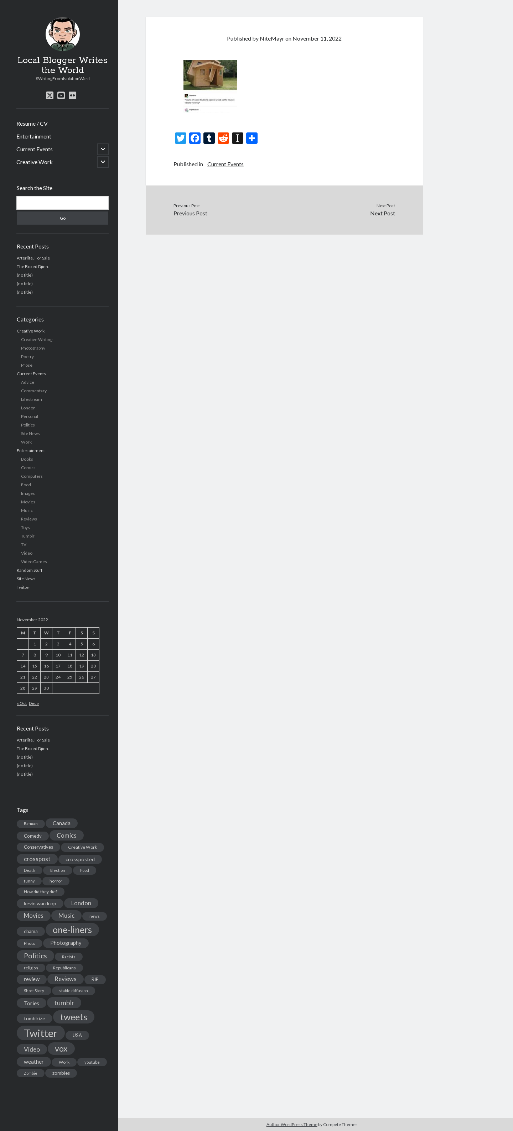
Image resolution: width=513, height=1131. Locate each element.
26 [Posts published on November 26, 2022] (81, 677)
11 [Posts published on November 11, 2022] (69, 655)
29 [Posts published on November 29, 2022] (34, 688)
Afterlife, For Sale (33, 258)
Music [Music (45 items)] (66, 915)
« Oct (22, 703)
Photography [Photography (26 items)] (66, 943)
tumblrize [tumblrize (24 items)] (34, 1018)
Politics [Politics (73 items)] (35, 956)
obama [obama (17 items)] (31, 931)
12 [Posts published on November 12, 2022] (81, 655)
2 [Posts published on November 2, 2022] (46, 643)
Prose (26, 365)
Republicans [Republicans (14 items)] (64, 967)
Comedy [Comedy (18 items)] (33, 836)
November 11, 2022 (317, 38)
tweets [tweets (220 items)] (73, 1016)
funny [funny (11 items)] (29, 881)
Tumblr (28, 536)
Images (28, 493)
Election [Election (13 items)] (57, 870)
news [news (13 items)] (94, 916)
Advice (27, 382)
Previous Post (190, 213)
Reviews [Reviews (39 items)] (66, 979)
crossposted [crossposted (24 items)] (80, 859)
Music (27, 510)
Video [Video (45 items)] (32, 1049)
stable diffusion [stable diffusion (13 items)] (73, 990)
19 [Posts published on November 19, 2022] (81, 666)
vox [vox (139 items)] (61, 1048)
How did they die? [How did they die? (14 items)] (40, 891)
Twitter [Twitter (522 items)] (41, 1033)
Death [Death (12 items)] (29, 870)
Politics (28, 425)
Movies (28, 501)
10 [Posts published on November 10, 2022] (58, 655)
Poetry (27, 356)
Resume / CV (32, 123)
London (28, 407)
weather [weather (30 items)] (34, 1061)
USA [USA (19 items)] (77, 1035)
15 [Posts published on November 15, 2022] (34, 666)
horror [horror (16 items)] (56, 881)
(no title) (25, 275)
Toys (25, 527)
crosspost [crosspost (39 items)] (37, 859)
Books (27, 459)
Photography (33, 348)
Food (26, 484)
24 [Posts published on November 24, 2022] (58, 677)
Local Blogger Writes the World (62, 65)
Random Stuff (29, 570)
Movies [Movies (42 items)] (33, 915)
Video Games (34, 561)
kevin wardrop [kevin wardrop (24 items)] (40, 903)
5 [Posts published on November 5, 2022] (82, 643)
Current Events (34, 149)
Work (26, 442)
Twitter (23, 587)
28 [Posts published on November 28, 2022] (22, 688)
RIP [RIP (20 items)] (95, 979)
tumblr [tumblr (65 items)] (64, 1003)
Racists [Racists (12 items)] (69, 956)
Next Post (382, 213)
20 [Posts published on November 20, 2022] (93, 666)
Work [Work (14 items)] (64, 1062)
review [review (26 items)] (32, 979)
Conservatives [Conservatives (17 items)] (38, 847)
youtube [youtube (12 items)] (92, 1062)
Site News (30, 433)
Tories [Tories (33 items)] (31, 1003)
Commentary (34, 390)
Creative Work (34, 161)
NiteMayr (272, 38)
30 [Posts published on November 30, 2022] (46, 688)
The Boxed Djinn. (33, 266)
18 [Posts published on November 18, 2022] (69, 666)
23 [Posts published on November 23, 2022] (46, 677)
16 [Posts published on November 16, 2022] (46, 666)
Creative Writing (36, 339)
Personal (29, 416)
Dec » (34, 703)
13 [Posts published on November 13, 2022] (93, 655)
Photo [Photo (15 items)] (29, 943)
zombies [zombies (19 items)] (61, 1073)
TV (23, 544)
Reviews (29, 519)
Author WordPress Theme (291, 1124)
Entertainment (33, 136)
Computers (32, 476)
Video (26, 553)
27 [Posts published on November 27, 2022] (93, 677)
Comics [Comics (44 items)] (67, 835)
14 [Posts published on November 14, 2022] (22, 666)
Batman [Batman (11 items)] (31, 823)
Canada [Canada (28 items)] (62, 823)
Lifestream (31, 399)
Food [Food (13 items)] (84, 870)
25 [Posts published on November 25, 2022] (69, 677)
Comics (28, 467)
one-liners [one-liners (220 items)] (72, 929)
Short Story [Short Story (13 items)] (34, 990)
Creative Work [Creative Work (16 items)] (82, 847)
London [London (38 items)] (81, 903)
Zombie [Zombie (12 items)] (30, 1073)
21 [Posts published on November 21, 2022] (22, 677)
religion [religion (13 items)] (31, 967)
